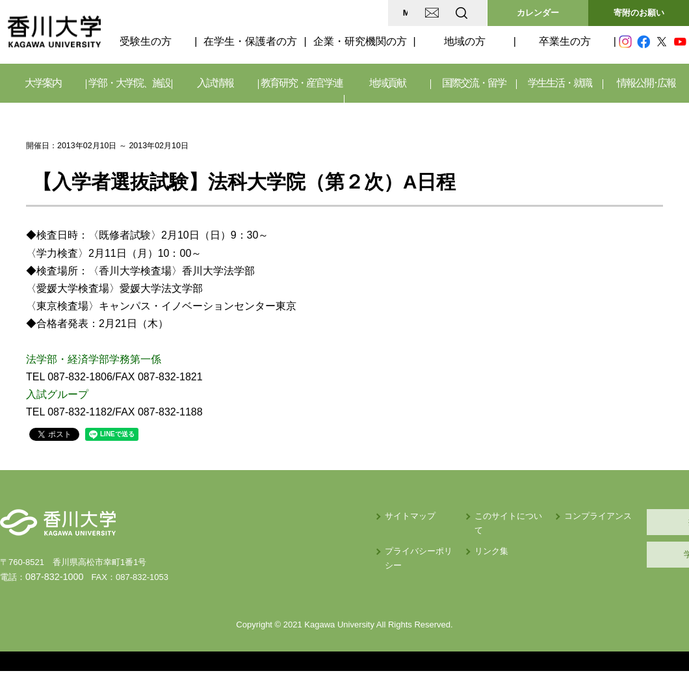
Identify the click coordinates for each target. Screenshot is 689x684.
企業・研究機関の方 (360, 41)
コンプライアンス (501, 516)
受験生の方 (146, 41)
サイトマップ (284, 516)
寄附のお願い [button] (639, 13)
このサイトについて (401, 516)
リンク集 (380, 537)
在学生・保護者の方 (250, 41)
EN (410, 13)
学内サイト (627, 554)
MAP (307, 13)
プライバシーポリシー (301, 537)
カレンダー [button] (538, 13)
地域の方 (465, 41)
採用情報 (627, 522)
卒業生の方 (565, 41)
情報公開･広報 (646, 82)
